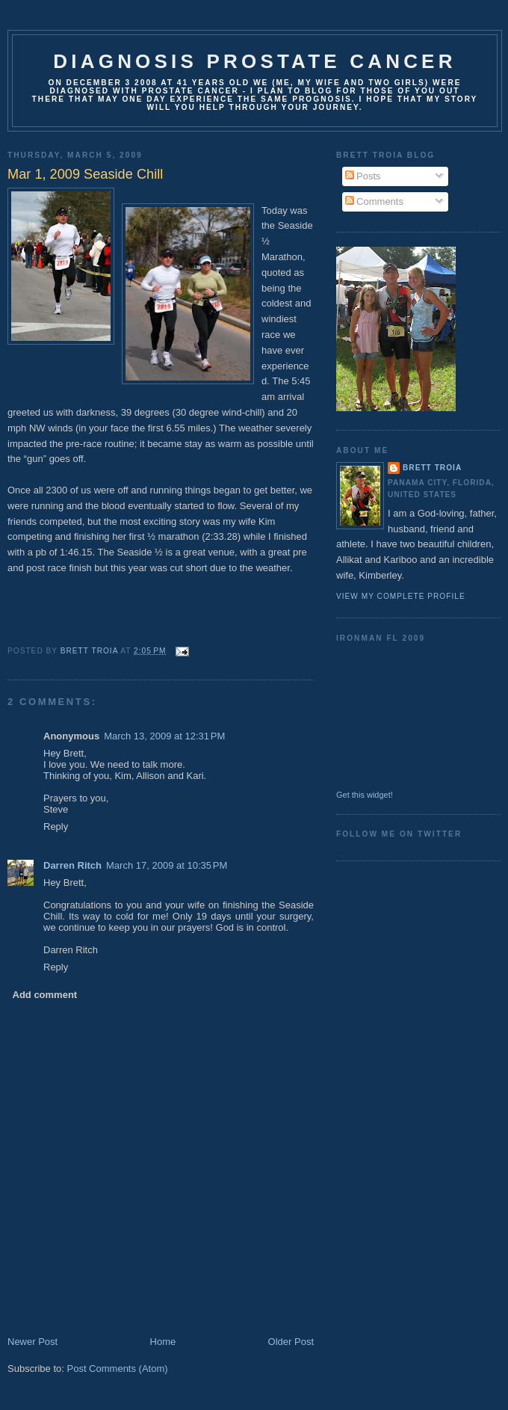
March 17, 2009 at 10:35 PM (166, 865)
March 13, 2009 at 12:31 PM (164, 736)
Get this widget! (364, 794)
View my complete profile (400, 596)
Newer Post (32, 1341)
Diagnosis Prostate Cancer (254, 61)
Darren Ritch (72, 865)
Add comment (45, 994)
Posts (363, 176)
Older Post (291, 1341)
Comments (374, 201)
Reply (55, 826)
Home (163, 1341)
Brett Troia (432, 468)
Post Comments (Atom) (117, 1368)
